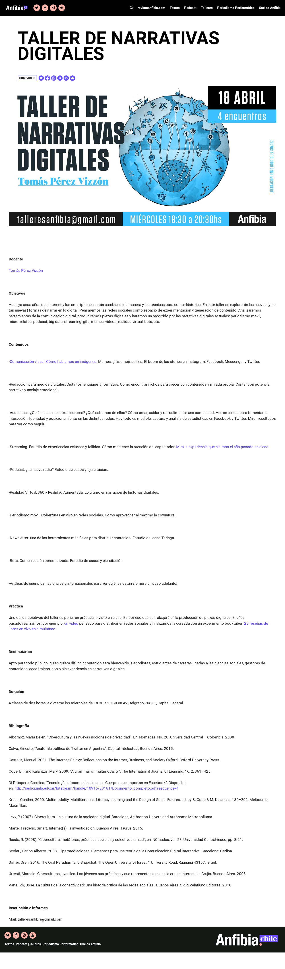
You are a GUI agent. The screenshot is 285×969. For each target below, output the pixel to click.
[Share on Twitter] (41, 78)
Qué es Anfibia (270, 8)
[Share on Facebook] (47, 78)
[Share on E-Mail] (72, 78)
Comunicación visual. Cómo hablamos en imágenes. (53, 361)
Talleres (207, 8)
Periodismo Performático (235, 8)
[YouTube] (61, 7)
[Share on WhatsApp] (53, 78)
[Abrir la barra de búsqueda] (131, 8)
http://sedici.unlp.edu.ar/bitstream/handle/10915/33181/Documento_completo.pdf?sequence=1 (96, 788)
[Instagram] (53, 7)
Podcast (190, 8)
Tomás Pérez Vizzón (26, 270)
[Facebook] (45, 7)
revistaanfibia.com (151, 8)
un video (71, 623)
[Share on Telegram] (60, 78)
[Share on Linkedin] (66, 78)
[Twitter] (36, 7)
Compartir (27, 78)
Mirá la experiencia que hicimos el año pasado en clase (222, 447)
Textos (175, 8)
